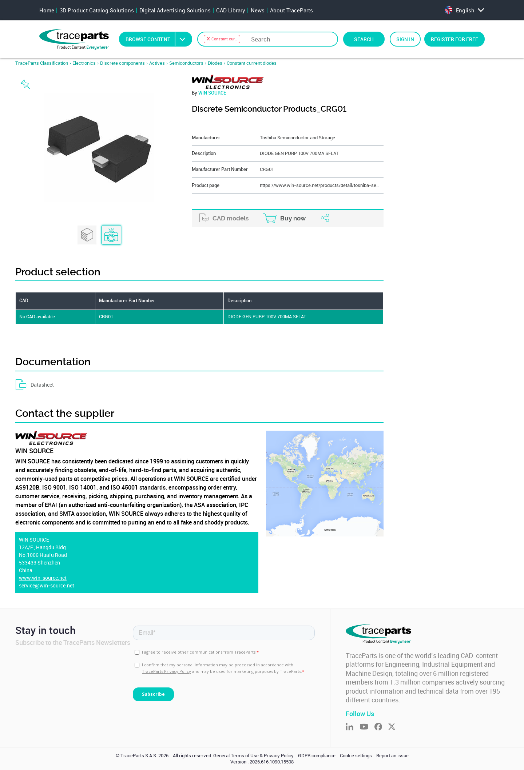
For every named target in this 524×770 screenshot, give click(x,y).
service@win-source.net (46, 585)
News (258, 10)
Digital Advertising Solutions (175, 10)
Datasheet (34, 385)
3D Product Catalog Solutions (97, 10)
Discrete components (122, 63)
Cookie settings (356, 756)
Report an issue (392, 756)
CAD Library (230, 10)
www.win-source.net (43, 577)
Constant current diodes (252, 63)
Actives (157, 63)
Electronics (84, 63)
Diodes (215, 63)
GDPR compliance (317, 756)
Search (364, 39)
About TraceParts (291, 10)
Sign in (405, 39)
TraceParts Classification (41, 63)
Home (46, 10)
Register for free (454, 39)
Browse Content (158, 39)
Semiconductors (186, 63)
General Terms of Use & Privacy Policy (253, 756)
